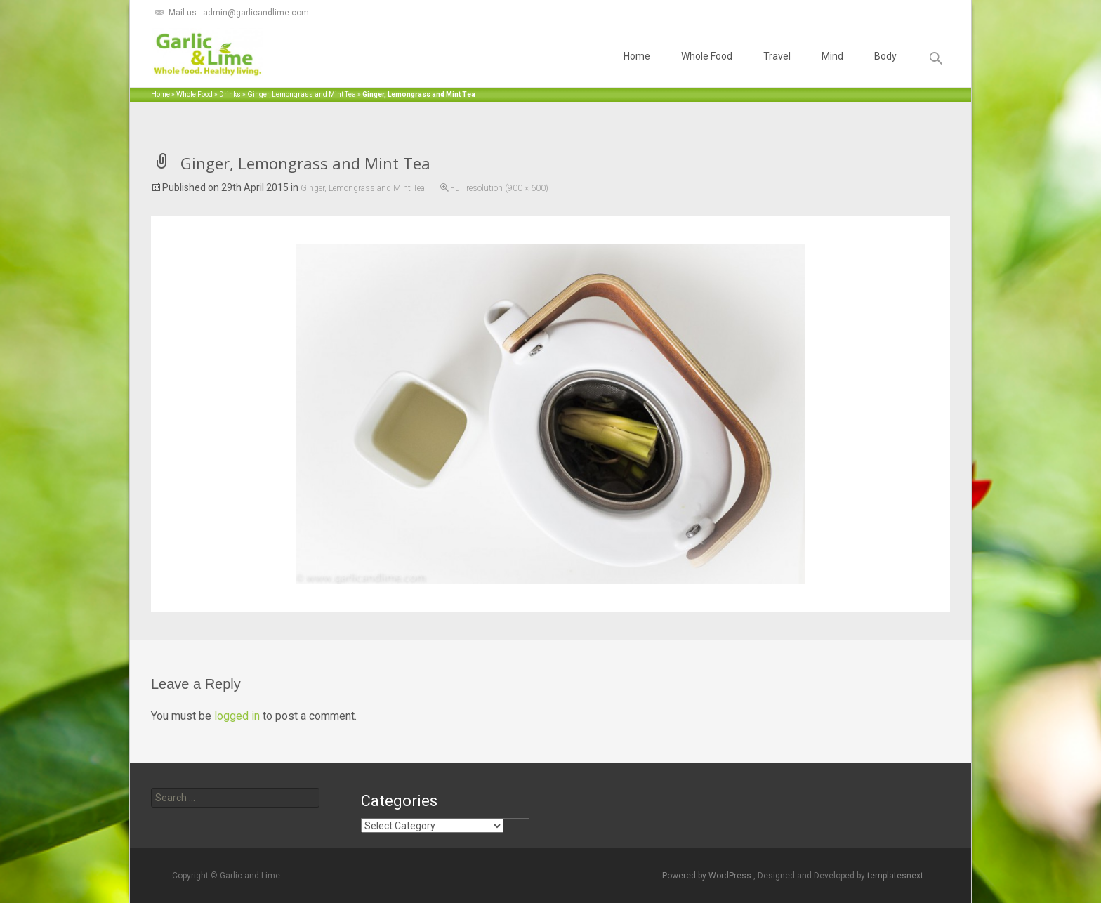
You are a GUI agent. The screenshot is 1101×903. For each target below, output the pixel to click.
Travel (777, 69)
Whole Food (706, 69)
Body (885, 69)
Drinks (230, 94)
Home (637, 69)
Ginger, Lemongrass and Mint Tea (301, 94)
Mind (832, 69)
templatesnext (895, 876)
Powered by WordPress (707, 876)
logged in (237, 716)
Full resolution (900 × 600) (499, 188)
